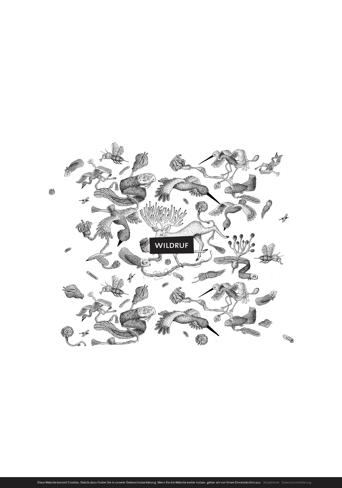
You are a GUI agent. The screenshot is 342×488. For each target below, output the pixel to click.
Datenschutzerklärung (296, 482)
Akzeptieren (271, 482)
